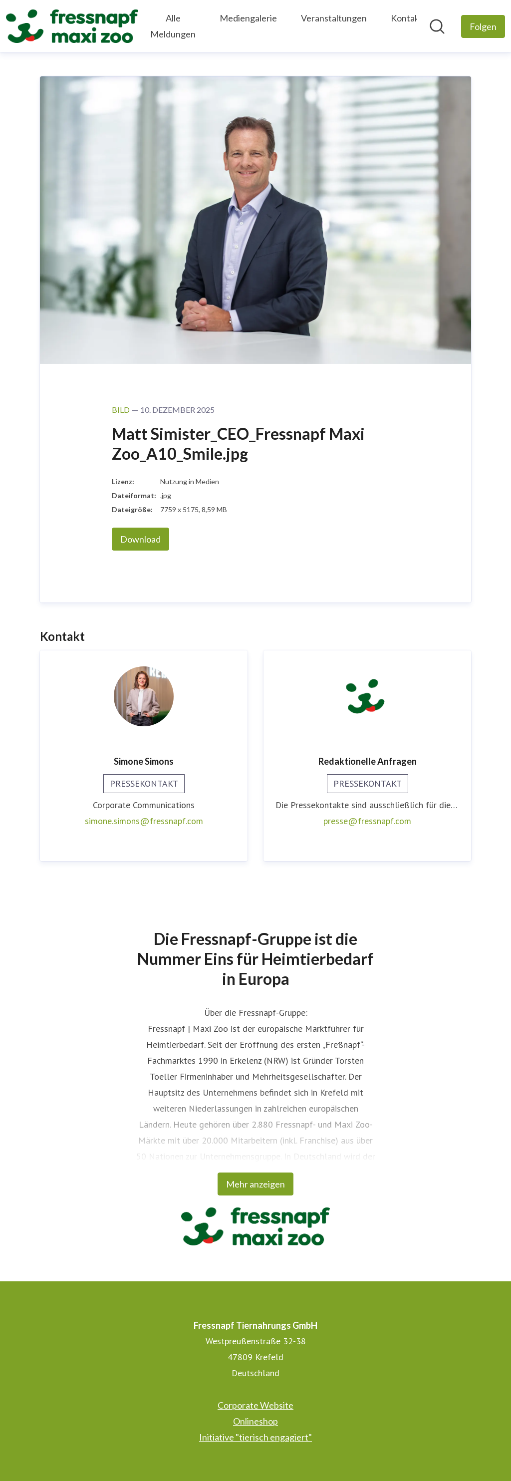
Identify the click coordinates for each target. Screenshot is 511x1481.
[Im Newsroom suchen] (437, 26)
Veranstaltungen (334, 17)
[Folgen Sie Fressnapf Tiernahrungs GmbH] (483, 26)
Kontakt (407, 17)
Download (140, 539)
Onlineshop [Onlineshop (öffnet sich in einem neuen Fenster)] (255, 1421)
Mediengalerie (248, 17)
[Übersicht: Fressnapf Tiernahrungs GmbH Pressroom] (72, 26)
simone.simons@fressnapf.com (144, 821)
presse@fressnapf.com (367, 821)
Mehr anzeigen (255, 1184)
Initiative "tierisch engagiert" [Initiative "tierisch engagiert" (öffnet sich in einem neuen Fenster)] (255, 1437)
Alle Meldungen (173, 25)
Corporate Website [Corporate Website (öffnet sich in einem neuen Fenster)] (255, 1405)
